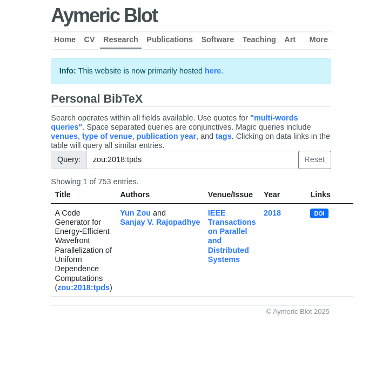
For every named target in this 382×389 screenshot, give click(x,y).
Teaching (259, 39)
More (319, 39)
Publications (169, 39)
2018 (272, 213)
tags (224, 136)
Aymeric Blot (104, 15)
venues (64, 136)
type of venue (107, 136)
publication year (166, 136)
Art (290, 39)
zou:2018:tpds (83, 287)
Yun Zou (135, 213)
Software (217, 39)
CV (89, 39)
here (213, 70)
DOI (319, 213)
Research (120, 39)
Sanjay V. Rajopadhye (160, 222)
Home (65, 39)
